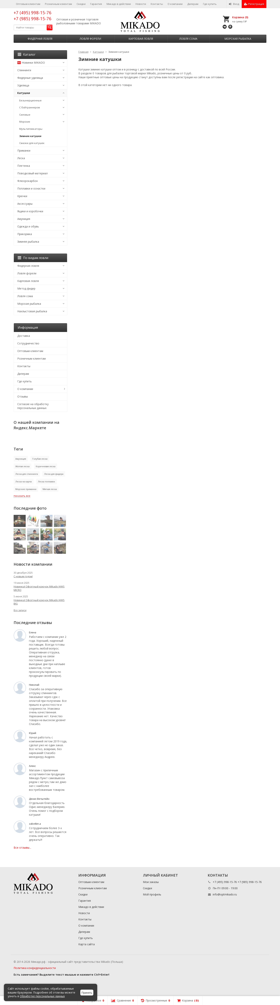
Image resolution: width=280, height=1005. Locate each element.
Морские (24, 121)
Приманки (23, 150)
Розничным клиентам (58, 4)
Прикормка (24, 234)
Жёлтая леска (22, 466)
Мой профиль (152, 894)
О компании (175, 4)
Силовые (24, 114)
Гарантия (96, 4)
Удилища (23, 85)
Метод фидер (26, 288)
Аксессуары (24, 203)
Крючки (22, 196)
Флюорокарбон (27, 181)
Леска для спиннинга (26, 473)
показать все (22, 496)
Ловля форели (90, 38)
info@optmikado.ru (225, 894)
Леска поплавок (46, 481)
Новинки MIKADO (31, 62)
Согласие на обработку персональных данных (33, 406)
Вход (234, 4)
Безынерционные (30, 100)
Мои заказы (151, 882)
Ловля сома (188, 38)
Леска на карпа (23, 481)
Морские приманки (25, 489)
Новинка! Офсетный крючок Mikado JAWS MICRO (39, 588)
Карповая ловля (141, 38)
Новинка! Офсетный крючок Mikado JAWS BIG (39, 601)
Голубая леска (39, 458)
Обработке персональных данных (42, 996)
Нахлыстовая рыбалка (32, 311)
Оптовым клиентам (28, 4)
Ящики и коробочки (30, 211)
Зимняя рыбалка (28, 241)
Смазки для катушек (32, 143)
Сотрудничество (28, 343)
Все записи (20, 610)
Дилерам (192, 4)
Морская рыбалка (237, 38)
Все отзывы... (22, 847)
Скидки (81, 4)
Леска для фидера (53, 473)
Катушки (23, 93)
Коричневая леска (45, 466)
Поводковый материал (32, 173)
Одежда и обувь (28, 226)
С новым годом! (23, 576)
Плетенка (23, 166)
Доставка (23, 336)
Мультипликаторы (30, 129)
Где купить (210, 4)
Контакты (157, 4)
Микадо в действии (119, 4)
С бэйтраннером (29, 107)
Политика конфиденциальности (35, 968)
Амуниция (23, 219)
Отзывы (22, 396)
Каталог (26, 54)
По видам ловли (33, 258)
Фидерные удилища (30, 78)
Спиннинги (24, 70)
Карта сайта (86, 944)
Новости (141, 4)
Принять (86, 992)
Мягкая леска (50, 489)
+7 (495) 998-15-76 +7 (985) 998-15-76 (33, 15)
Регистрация (254, 4)
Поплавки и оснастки (31, 188)
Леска (21, 158)
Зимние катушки (30, 136)
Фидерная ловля (40, 38)
